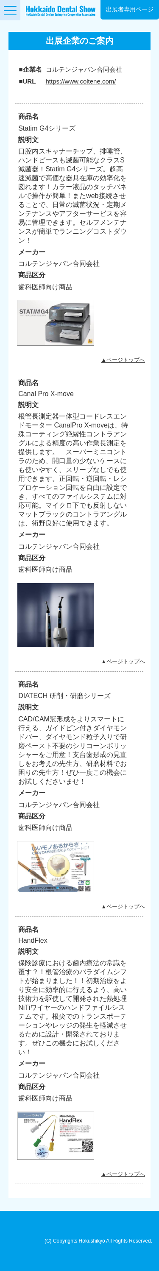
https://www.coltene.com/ (81, 81)
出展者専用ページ (129, 9)
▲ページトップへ (123, 360)
